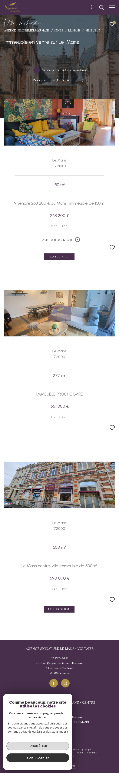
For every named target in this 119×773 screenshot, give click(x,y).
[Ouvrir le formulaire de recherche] (101, 7)
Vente (58, 30)
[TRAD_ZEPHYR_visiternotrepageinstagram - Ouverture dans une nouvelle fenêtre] (65, 683)
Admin (80, 752)
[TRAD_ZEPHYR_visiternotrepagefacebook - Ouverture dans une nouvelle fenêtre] (53, 683)
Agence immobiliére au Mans (26, 30)
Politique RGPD (54, 755)
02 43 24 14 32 (60, 658)
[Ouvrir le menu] (112, 7)
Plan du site (46, 752)
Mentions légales (65, 752)
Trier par (39, 80)
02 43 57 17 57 (59, 712)
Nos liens (92, 752)
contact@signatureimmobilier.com (59, 663)
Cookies (69, 756)
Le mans (74, 30)
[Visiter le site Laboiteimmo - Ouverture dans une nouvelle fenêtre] (59, 763)
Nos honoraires (29, 752)
